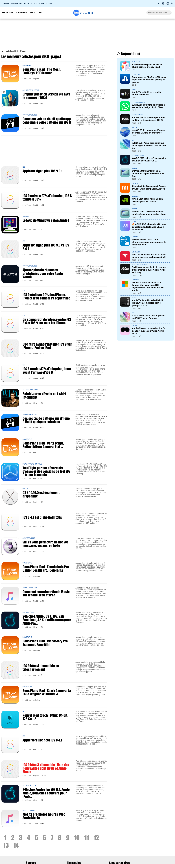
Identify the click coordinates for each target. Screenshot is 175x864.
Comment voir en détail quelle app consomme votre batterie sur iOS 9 (47, 120)
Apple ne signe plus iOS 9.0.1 (42, 171)
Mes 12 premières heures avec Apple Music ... (44, 816)
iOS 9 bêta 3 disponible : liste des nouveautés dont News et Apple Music (46, 768)
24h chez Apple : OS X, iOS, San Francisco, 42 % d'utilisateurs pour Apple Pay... (47, 620)
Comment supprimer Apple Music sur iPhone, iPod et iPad (46, 593)
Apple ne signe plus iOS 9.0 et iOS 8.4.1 (46, 246)
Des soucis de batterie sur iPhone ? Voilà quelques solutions (46, 420)
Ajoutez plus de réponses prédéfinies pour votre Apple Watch (43, 273)
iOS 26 (37, 3)
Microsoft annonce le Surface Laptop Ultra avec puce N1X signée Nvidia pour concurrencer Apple (148, 286)
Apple (32, 12)
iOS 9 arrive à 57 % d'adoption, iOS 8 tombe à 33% (47, 197)
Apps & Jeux (7, 12)
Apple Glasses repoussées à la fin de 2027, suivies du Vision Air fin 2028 (148, 331)
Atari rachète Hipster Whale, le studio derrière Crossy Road (147, 65)
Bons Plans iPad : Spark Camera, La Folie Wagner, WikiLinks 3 (47, 692)
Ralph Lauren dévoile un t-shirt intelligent (44, 395)
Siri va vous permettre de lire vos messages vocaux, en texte (45, 543)
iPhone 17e (28, 3)
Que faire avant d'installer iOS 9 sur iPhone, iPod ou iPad (47, 345)
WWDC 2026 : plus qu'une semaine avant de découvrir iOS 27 (149, 159)
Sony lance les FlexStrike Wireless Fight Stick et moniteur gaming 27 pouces (149, 79)
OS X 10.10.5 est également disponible (41, 494)
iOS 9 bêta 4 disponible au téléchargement (41, 667)
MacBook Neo (16, 3)
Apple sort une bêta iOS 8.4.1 (42, 740)
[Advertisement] (87, 34)
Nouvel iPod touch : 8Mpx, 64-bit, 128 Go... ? (45, 717)
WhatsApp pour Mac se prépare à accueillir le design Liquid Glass (148, 106)
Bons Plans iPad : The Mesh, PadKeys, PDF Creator (42, 71)
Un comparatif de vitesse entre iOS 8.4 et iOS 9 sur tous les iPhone (47, 321)
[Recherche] (159, 12)
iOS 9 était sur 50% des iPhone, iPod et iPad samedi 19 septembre (46, 296)
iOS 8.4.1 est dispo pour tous (42, 517)
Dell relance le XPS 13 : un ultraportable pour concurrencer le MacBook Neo (149, 242)
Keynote (6, 3)
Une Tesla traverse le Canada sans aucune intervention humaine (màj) (149, 255)
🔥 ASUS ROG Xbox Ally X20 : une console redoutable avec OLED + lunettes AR (149, 227)
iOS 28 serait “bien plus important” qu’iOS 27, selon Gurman (149, 316)
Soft (86, 13)
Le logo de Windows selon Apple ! (46, 220)
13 (6, 845)
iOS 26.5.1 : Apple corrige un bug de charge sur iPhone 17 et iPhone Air (149, 145)
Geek (40, 12)
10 (77, 837)
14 (16, 845)
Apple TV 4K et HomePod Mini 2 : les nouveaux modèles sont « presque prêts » (148, 303)
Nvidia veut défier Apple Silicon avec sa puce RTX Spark (147, 200)
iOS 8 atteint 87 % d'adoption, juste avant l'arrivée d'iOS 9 (47, 370)
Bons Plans (21, 12)
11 (86, 837)
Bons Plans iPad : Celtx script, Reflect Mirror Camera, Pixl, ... (43, 444)
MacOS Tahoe (46, 3)
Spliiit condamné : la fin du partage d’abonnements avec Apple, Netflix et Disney (149, 270)
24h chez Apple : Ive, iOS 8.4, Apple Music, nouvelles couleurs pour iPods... (46, 793)
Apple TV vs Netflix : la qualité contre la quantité (146, 93)
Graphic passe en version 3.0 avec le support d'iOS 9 (47, 95)
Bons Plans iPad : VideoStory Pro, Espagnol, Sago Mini (45, 642)
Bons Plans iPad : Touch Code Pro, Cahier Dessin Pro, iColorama (46, 568)
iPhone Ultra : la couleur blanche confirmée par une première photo (148, 212)
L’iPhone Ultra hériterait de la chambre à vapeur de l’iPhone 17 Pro (148, 173)
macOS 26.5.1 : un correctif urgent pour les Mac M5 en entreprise (149, 131)
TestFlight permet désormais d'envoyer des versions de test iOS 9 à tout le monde (46, 471)
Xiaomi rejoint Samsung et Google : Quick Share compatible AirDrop (149, 187)
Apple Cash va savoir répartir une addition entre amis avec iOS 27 (148, 118)
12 (96, 837)
